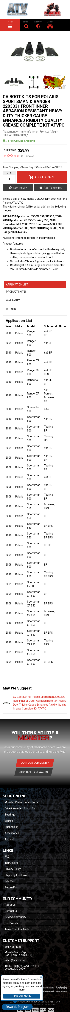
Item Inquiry (20, 187)
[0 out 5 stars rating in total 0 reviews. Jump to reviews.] (19, 156)
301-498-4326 (13, 946)
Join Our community (35, 762)
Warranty (13, 300)
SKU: (5, 135)
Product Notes (16, 291)
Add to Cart (45, 177)
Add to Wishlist (53, 187)
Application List (17, 284)
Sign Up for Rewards (33, 772)
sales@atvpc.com (15, 960)
